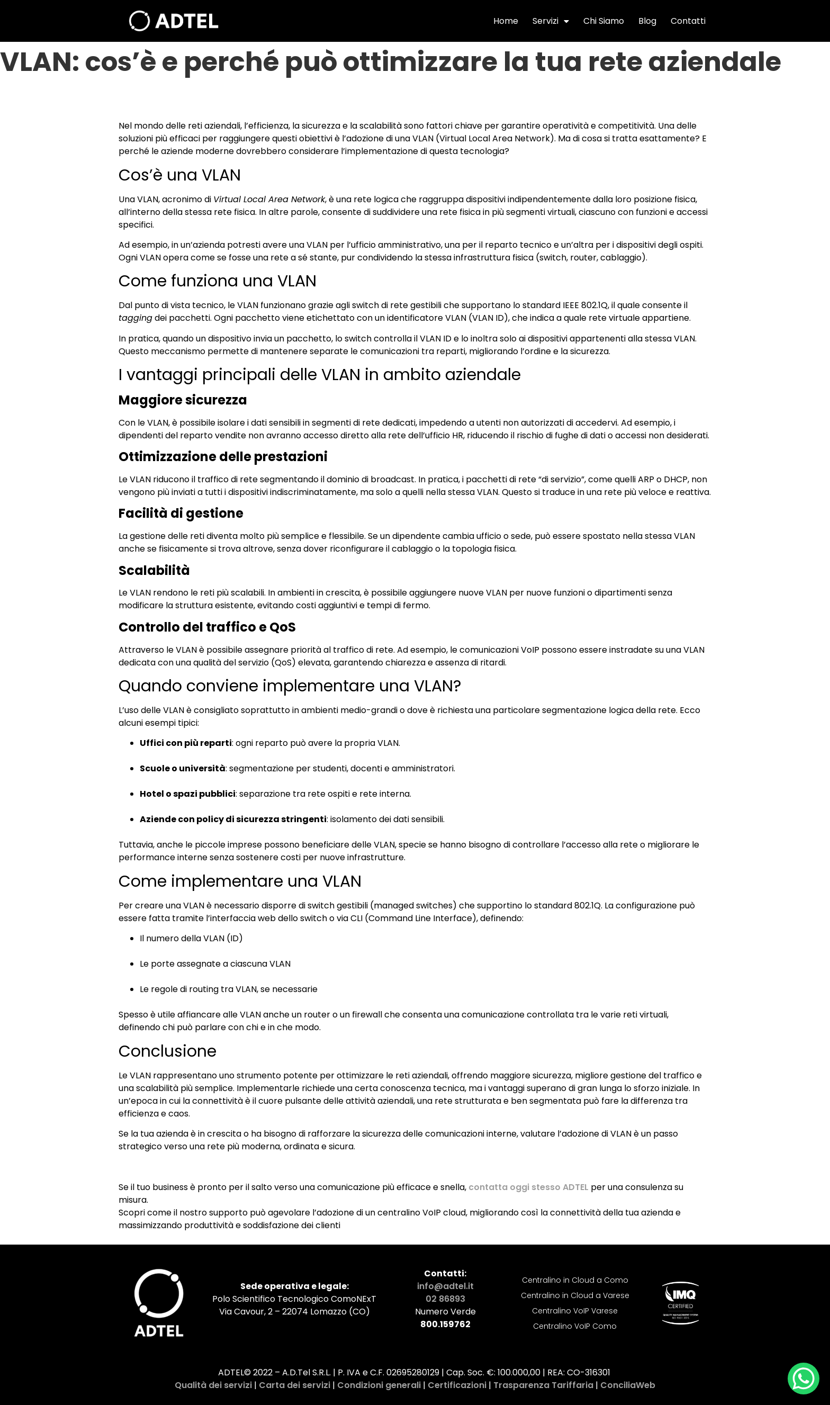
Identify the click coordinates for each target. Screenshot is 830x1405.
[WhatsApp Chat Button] (803, 1378)
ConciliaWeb (627, 1385)
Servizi (551, 21)
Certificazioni (457, 1385)
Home (505, 21)
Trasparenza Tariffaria (543, 1385)
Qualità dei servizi (213, 1385)
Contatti (688, 21)
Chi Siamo (603, 21)
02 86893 (445, 1299)
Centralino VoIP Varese (575, 1310)
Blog (647, 21)
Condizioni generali (379, 1385)
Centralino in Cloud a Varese (575, 1295)
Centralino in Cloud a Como (575, 1280)
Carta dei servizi (294, 1385)
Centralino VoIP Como (575, 1326)
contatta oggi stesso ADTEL (528, 1187)
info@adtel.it (445, 1286)
